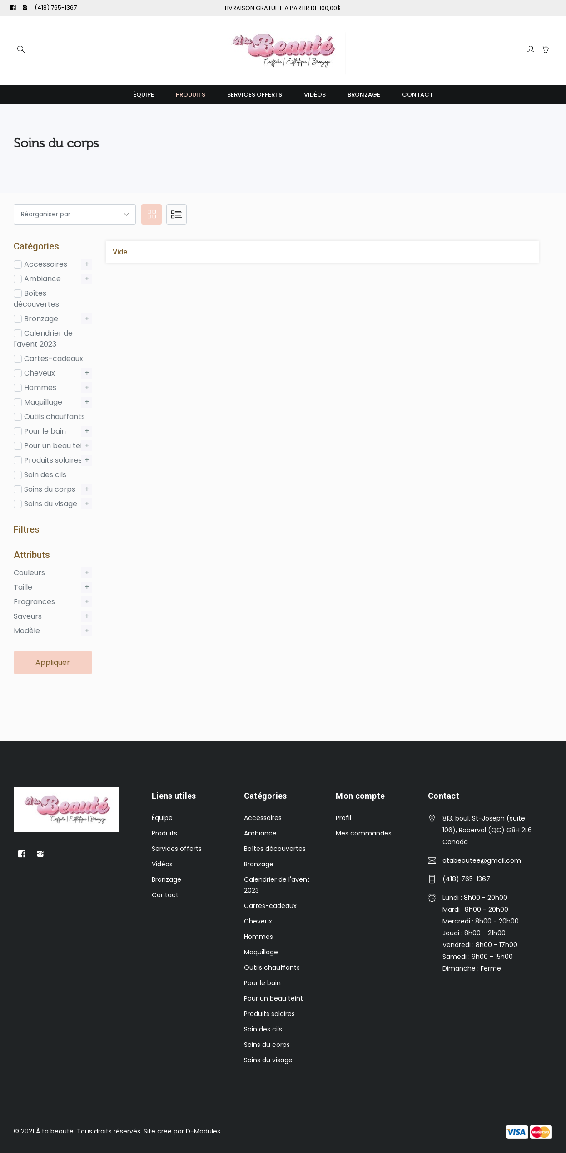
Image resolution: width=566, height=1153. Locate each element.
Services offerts (254, 94)
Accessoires (263, 817)
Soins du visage (268, 1060)
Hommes (258, 936)
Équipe (143, 94)
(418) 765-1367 (56, 7)
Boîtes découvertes (275, 848)
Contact (417, 94)
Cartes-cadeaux (270, 905)
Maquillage (261, 952)
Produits (190, 94)
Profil (343, 817)
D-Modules (203, 1131)
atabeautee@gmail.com (481, 860)
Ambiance (260, 833)
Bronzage (364, 94)
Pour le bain (262, 982)
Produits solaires (269, 1013)
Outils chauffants (272, 967)
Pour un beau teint (273, 998)
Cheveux (258, 921)
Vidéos (315, 94)
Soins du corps (267, 1044)
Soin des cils (263, 1029)
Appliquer (52, 662)
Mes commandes (364, 833)
